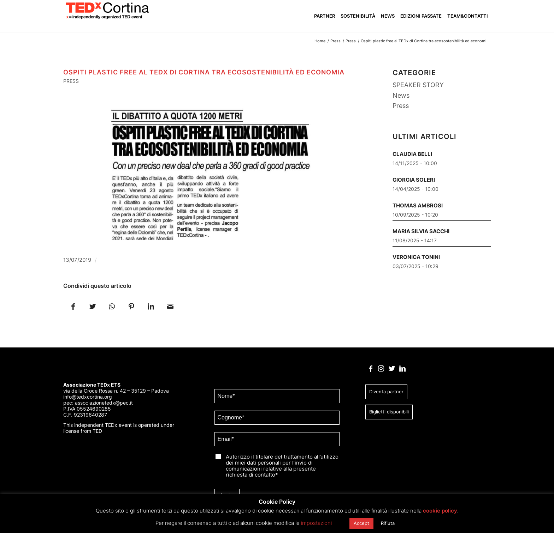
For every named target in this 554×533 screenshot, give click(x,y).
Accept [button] (361, 523)
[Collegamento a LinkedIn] (402, 368)
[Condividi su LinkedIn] (150, 306)
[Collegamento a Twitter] (392, 368)
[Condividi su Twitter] (92, 306)
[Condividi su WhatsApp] (112, 306)
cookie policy (440, 510)
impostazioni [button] (316, 523)
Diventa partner (386, 391)
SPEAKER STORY (418, 85)
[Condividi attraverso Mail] (170, 306)
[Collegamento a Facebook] (370, 368)
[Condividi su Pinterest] (131, 306)
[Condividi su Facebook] (73, 306)
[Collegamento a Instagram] (381, 368)
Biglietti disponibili (389, 411)
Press (71, 81)
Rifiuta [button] (388, 523)
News (401, 95)
